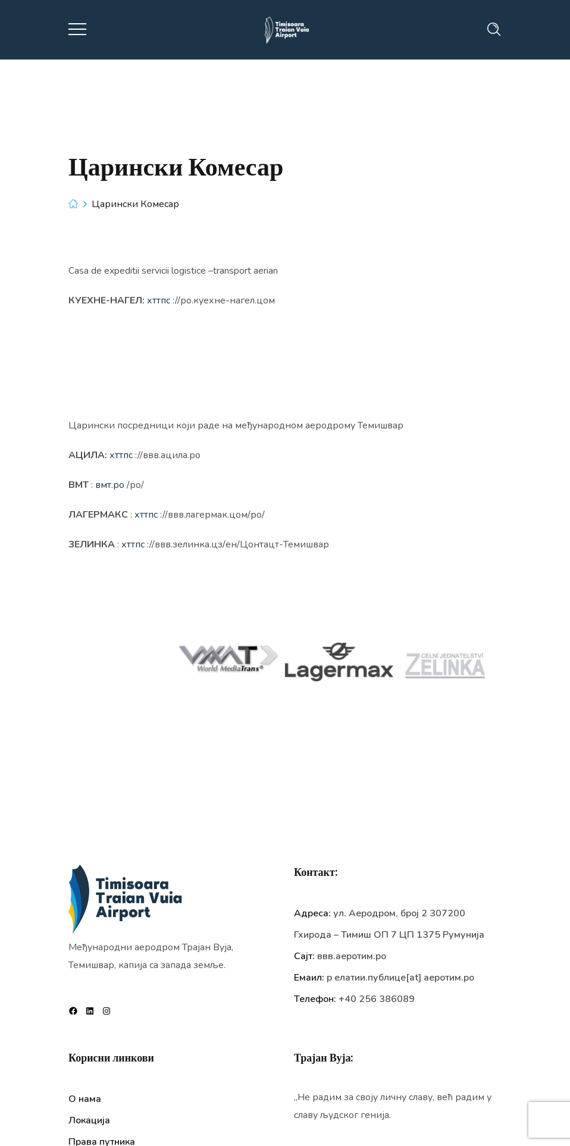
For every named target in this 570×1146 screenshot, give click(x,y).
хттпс (158, 300)
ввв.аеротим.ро (351, 956)
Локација (89, 1120)
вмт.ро (109, 484)
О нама (84, 1099)
